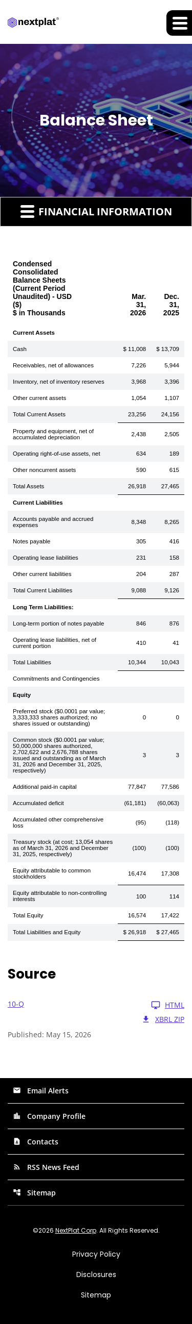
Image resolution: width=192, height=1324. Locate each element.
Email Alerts (41, 1090)
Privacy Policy (96, 1254)
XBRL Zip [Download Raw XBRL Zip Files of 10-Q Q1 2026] (162, 1019)
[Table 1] (96, 596)
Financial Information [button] (96, 211)
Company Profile (49, 1116)
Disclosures (96, 1274)
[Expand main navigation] (179, 23)
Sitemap (34, 1192)
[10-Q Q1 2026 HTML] (96, 1005)
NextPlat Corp (75, 1230)
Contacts (35, 1141)
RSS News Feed (46, 1167)
